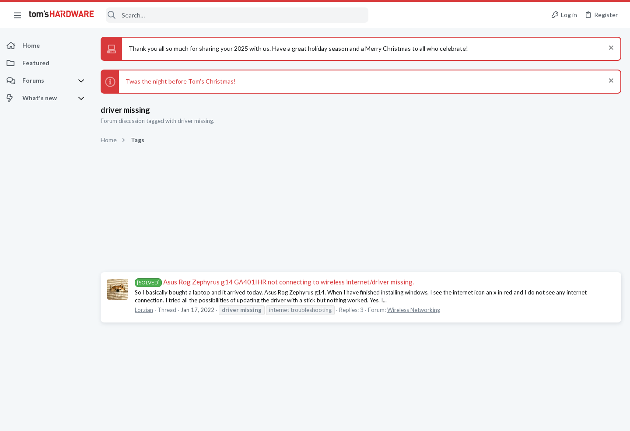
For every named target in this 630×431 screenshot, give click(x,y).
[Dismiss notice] (610, 48)
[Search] (237, 15)
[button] (17, 14)
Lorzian (144, 309)
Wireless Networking (413, 309)
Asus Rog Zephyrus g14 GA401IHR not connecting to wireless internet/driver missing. (274, 282)
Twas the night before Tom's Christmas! (181, 81)
